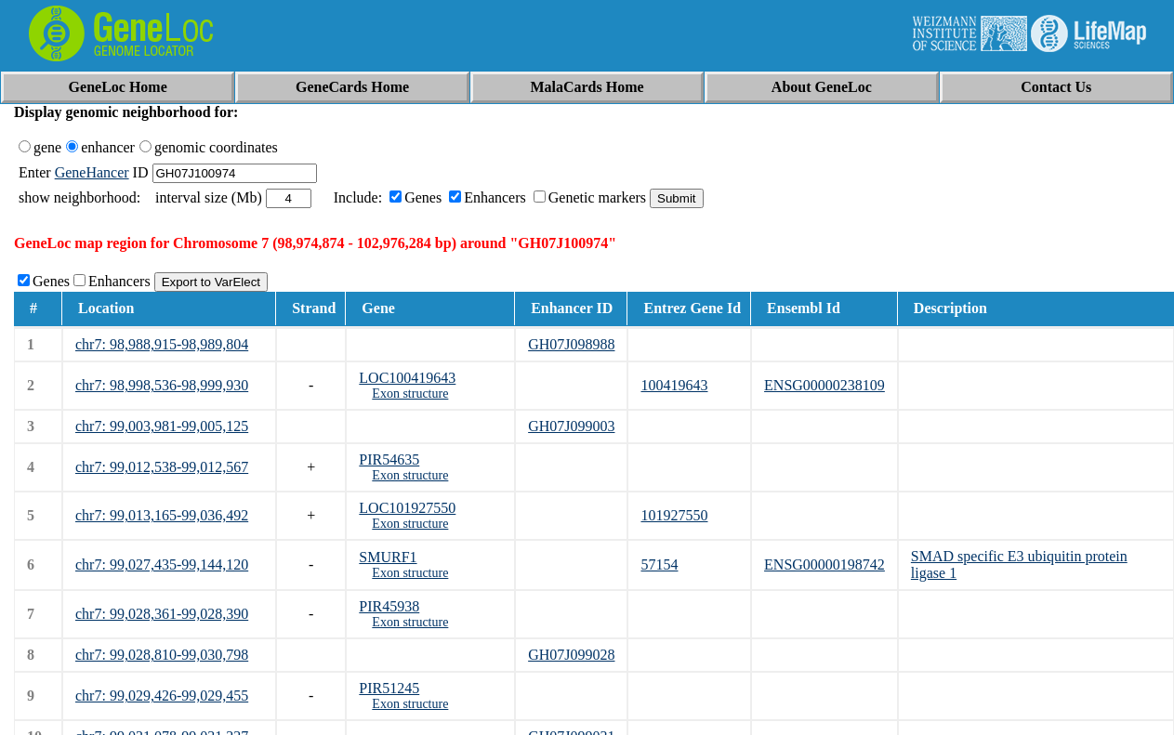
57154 (659, 564)
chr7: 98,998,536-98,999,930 (161, 385)
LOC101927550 (407, 508)
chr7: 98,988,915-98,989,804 (161, 344)
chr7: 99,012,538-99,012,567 (161, 467)
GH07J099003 (571, 426)
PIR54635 (389, 459)
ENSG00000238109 (824, 385)
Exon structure (410, 393)
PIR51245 (389, 688)
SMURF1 (387, 557)
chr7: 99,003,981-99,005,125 (161, 426)
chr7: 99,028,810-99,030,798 (161, 655)
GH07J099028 (571, 655)
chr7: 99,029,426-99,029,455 (161, 695)
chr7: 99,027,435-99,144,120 (161, 564)
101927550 (673, 515)
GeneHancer (92, 172)
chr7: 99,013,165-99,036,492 (161, 515)
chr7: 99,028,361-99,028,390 (161, 614)
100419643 (673, 385)
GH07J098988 (571, 344)
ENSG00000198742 (824, 564)
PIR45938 (389, 606)
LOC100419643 (407, 378)
